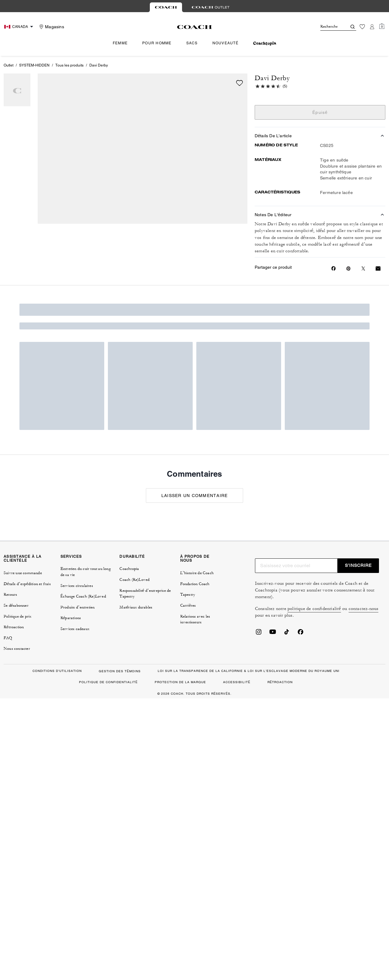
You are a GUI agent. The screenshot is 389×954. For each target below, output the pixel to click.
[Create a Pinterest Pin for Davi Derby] (348, 268)
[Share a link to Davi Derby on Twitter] (363, 268)
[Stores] (51, 26)
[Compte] (372, 26)
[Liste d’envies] (362, 26)
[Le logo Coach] (194, 27)
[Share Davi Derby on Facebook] (333, 268)
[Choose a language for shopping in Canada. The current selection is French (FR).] (19, 26)
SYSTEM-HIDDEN (34, 65)
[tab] (166, 7)
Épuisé (320, 112)
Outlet (8, 65)
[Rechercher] (328, 26)
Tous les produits (69, 65)
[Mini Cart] (381, 26)
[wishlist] (239, 82)
